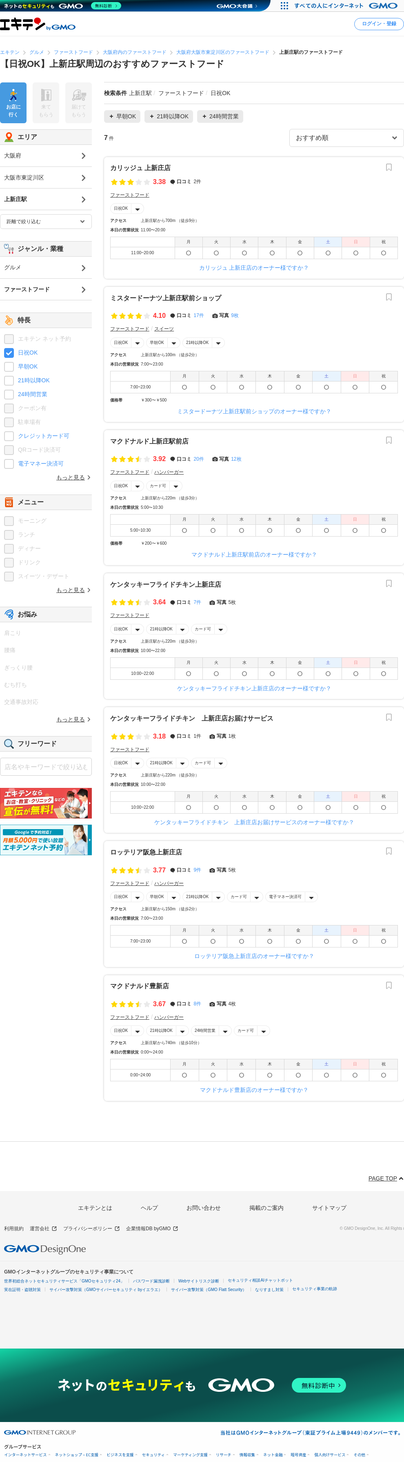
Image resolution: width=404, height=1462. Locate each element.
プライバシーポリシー (91, 1229)
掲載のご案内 (266, 1208)
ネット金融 (273, 1455)
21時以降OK (197, 342)
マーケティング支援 (190, 1455)
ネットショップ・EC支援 (77, 1455)
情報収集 (247, 1455)
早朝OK (157, 342)
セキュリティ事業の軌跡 (314, 1289)
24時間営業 (205, 1030)
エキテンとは (95, 1208)
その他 (359, 1455)
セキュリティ (153, 1455)
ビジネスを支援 (120, 1455)
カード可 (158, 485)
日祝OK (121, 208)
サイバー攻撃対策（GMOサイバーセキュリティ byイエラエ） (105, 1289)
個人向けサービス (329, 1455)
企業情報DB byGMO (152, 1229)
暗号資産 (298, 1455)
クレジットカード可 (43, 436)
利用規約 (14, 1228)
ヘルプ (149, 1208)
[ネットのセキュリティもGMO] (62, 5)
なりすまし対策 (269, 1289)
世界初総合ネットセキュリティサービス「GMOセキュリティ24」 (64, 1281)
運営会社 (43, 1229)
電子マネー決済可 (285, 896)
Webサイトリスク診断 (198, 1281)
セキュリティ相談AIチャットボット (260, 1280)
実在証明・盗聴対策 (22, 1289)
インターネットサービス (25, 1455)
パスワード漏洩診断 (151, 1281)
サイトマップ (329, 1208)
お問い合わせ (203, 1208)
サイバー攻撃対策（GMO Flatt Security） (208, 1289)
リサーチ (223, 1455)
